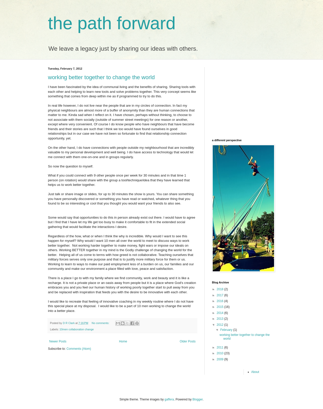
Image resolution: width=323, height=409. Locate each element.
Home (123, 341)
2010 (220, 353)
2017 (220, 295)
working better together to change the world (101, 77)
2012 (220, 325)
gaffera (169, 399)
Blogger (198, 399)
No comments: (101, 323)
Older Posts (188, 341)
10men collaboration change (77, 329)
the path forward (112, 23)
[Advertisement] (243, 98)
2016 (220, 301)
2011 (220, 347)
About (255, 372)
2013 (220, 318)
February (226, 330)
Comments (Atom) (78, 348)
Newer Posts (57, 341)
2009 (220, 359)
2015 (220, 307)
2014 (220, 313)
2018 (220, 289)
